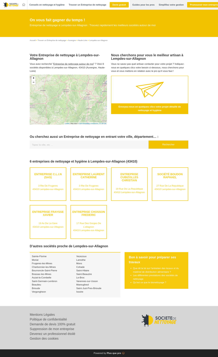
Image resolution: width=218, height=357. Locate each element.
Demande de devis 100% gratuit (52, 324)
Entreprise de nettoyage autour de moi (73, 64)
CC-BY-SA (102, 123)
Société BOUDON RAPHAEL (170, 176)
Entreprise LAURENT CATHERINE (89, 176)
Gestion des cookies (44, 338)
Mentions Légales (42, 314)
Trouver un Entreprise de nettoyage (52, 40)
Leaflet (67, 123)
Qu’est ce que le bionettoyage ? (149, 282)
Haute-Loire (82, 40)
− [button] (33, 82)
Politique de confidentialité (48, 319)
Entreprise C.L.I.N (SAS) (48, 176)
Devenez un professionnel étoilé (52, 334)
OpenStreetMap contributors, (89, 123)
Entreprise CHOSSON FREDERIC (88, 213)
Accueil (33, 40)
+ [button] (33, 78)
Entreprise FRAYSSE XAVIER (48, 213)
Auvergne (72, 40)
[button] (47, 5)
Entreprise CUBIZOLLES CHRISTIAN (129, 177)
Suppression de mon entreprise (52, 329)
